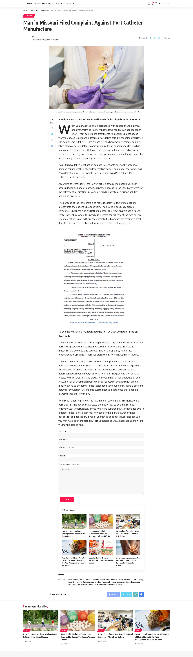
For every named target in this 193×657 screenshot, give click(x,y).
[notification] (152, 4)
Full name (101, 434)
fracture (105, 582)
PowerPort (103, 585)
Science (119, 585)
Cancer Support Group (108, 580)
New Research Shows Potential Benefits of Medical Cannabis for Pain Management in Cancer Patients (152, 637)
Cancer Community (92, 580)
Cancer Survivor (124, 580)
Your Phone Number (101, 450)
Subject (101, 458)
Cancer (81, 580)
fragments (113, 582)
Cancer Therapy (137, 580)
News (27, 630)
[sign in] (149, 3)
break (69, 580)
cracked (98, 582)
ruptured (111, 585)
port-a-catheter (73, 585)
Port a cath (135, 582)
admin (34, 36)
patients (121, 582)
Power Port (93, 585)
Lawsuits (29, 16)
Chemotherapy (88, 582)
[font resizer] (161, 3)
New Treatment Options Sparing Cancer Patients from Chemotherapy (73, 533)
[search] (156, 4)
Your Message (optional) (68, 464)
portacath (84, 585)
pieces (127, 582)
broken (75, 580)
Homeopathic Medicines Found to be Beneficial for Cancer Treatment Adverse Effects (100, 533)
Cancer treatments (74, 582)
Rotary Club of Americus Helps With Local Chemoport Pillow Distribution (127, 533)
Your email (101, 442)
